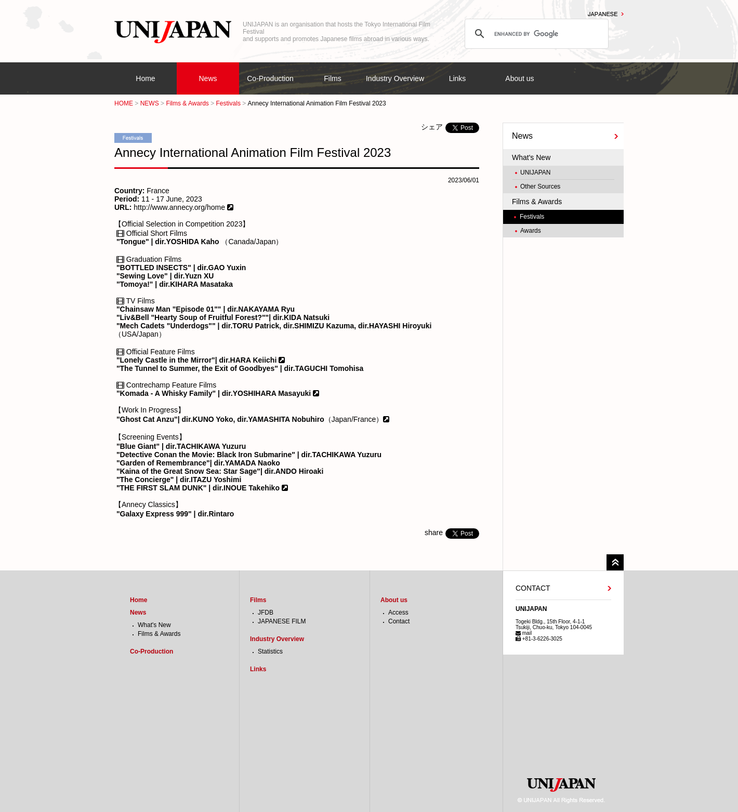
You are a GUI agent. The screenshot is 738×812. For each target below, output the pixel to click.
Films (332, 78)
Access (398, 612)
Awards (530, 230)
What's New (531, 157)
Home (145, 78)
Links (457, 78)
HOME (123, 103)
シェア (432, 127)
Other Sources (540, 186)
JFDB (265, 612)
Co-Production (270, 78)
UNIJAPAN (535, 172)
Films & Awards (187, 103)
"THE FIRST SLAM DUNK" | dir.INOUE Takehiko (199, 488)
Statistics (270, 651)
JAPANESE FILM (282, 621)
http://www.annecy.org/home (178, 207)
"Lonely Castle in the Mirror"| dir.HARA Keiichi (197, 360)
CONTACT (533, 588)
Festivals (228, 103)
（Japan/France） (354, 419)
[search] (535, 34)
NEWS (149, 103)
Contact (399, 621)
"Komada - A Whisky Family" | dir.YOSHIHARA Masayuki (214, 393)
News (208, 78)
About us (519, 78)
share (434, 532)
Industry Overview (395, 78)
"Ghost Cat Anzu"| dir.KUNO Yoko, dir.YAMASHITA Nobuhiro (220, 419)
